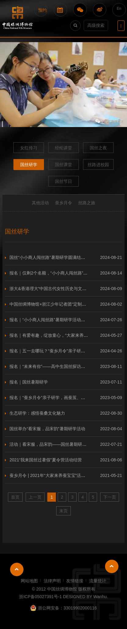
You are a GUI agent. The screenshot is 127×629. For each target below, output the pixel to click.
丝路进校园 (98, 164)
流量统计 (97, 580)
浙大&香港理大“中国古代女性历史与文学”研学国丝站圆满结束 (67, 288)
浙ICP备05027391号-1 (40, 596)
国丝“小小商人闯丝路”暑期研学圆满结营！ (49, 257)
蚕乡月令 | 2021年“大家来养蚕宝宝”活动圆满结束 (55, 475)
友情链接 (74, 580)
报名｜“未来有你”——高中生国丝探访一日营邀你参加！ (62, 366)
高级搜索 (95, 25)
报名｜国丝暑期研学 (28, 382)
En (119, 8)
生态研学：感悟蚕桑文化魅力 (37, 413)
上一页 (35, 497)
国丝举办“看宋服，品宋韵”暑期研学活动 (47, 428)
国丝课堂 (63, 164)
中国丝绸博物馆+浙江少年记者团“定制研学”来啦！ (57, 304)
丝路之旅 (86, 202)
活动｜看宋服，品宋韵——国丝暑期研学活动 (52, 444)
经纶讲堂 (63, 147)
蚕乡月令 (63, 202)
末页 (63, 510)
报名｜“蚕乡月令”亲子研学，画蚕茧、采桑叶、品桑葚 (60, 397)
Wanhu (100, 596)
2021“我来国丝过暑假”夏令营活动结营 (45, 459)
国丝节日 (63, 181)
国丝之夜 (98, 147)
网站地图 (29, 580)
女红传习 (28, 147)
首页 (15, 497)
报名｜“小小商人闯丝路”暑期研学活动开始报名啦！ (57, 319)
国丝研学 (28, 164)
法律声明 (52, 580)
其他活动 (40, 202)
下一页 (109, 497)
